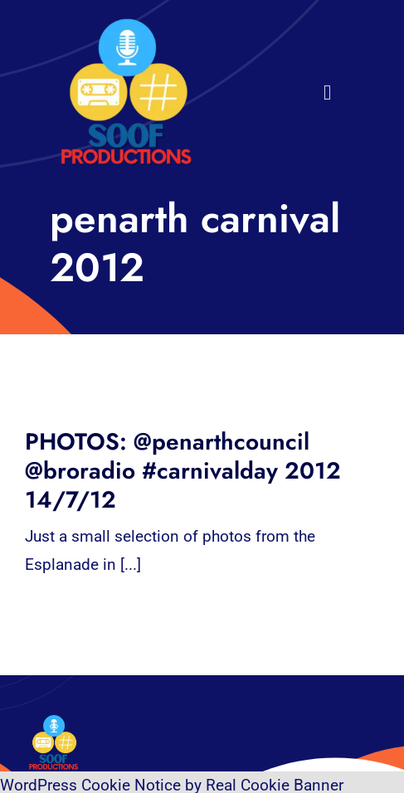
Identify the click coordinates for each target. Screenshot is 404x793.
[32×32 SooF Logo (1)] (126, 24)
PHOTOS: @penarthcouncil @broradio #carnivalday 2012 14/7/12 (183, 471)
